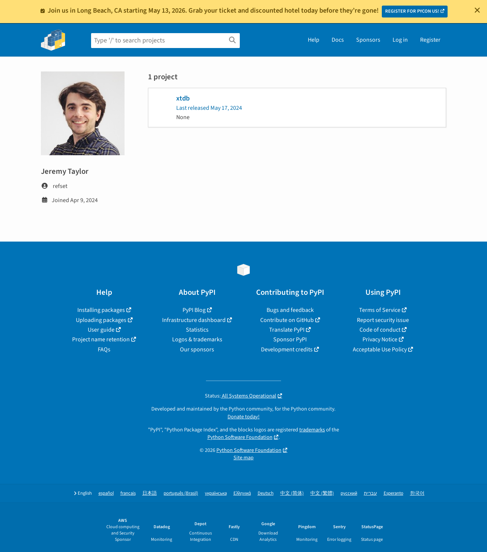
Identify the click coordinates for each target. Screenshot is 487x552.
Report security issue (383, 320)
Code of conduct (379, 330)
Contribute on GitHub (287, 320)
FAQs (104, 349)
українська (216, 493)
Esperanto (393, 493)
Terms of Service (379, 310)
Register (430, 40)
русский (349, 493)
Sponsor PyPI (290, 339)
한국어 (417, 493)
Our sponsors (197, 349)
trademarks (312, 430)
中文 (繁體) (322, 493)
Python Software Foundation (239, 437)
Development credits (287, 349)
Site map (243, 458)
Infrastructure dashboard (194, 320)
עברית (370, 493)
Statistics (197, 330)
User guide (101, 330)
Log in (400, 40)
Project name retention (101, 339)
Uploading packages (101, 320)
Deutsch (266, 493)
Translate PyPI (286, 330)
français (128, 493)
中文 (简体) (292, 493)
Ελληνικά (242, 493)
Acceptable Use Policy (380, 349)
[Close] (477, 10)
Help (313, 40)
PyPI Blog (194, 310)
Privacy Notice (379, 339)
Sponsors (368, 40)
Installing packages (101, 310)
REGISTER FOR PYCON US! (412, 11)
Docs (338, 40)
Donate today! (243, 417)
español (106, 493)
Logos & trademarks (197, 339)
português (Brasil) (181, 493)
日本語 (149, 493)
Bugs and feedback (290, 310)
